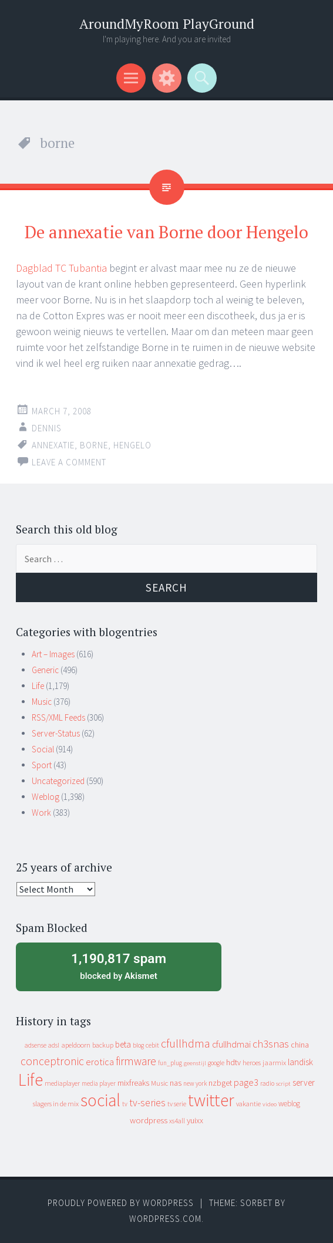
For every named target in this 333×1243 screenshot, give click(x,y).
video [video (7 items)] (270, 1104)
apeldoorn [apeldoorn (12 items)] (75, 1045)
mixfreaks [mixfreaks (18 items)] (133, 1083)
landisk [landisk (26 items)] (300, 1062)
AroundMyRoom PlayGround (166, 24)
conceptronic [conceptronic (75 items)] (52, 1061)
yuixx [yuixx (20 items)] (195, 1120)
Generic (45, 669)
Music (42, 701)
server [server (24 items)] (303, 1082)
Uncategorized (58, 780)
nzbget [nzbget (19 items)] (220, 1083)
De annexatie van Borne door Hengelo (166, 232)
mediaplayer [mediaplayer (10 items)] (62, 1083)
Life (38, 685)
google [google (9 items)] (216, 1063)
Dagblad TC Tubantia (61, 268)
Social (43, 749)
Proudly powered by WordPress (121, 1202)
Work (41, 812)
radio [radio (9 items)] (267, 1083)
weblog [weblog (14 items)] (289, 1104)
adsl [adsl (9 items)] (53, 1045)
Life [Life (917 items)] (30, 1079)
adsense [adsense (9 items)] (35, 1045)
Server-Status (56, 733)
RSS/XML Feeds (58, 717)
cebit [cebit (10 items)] (152, 1045)
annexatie (53, 445)
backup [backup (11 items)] (102, 1045)
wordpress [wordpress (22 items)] (148, 1120)
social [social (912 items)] (100, 1100)
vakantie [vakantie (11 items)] (248, 1103)
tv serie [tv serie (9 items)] (176, 1104)
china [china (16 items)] (300, 1045)
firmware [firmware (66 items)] (136, 1061)
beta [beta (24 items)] (123, 1044)
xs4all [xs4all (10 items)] (177, 1120)
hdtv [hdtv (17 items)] (233, 1062)
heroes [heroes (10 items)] (252, 1062)
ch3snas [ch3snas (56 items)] (271, 1044)
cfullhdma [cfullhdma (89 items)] (185, 1043)
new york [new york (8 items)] (195, 1083)
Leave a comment (69, 462)
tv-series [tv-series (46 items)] (147, 1102)
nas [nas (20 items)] (175, 1083)
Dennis (47, 428)
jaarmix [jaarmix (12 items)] (274, 1062)
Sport (42, 765)
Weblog (45, 796)
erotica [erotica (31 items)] (100, 1062)
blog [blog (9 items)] (138, 1045)
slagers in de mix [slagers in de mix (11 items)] (56, 1103)
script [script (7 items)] (283, 1083)
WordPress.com (165, 1218)
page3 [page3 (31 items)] (246, 1082)
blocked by (118, 965)
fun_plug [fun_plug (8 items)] (170, 1063)
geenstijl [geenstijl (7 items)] (195, 1063)
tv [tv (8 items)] (124, 1104)
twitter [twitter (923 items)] (211, 1100)
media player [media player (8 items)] (99, 1083)
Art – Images (53, 654)
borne (94, 445)
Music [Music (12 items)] (159, 1083)
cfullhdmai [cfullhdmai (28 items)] (231, 1044)
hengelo (132, 445)
